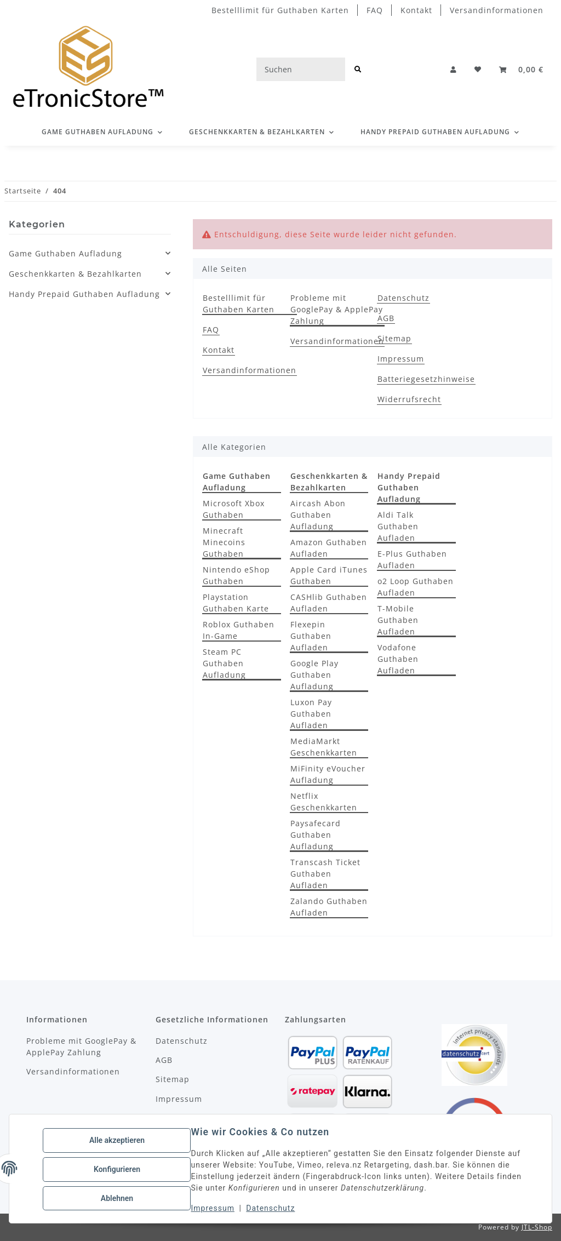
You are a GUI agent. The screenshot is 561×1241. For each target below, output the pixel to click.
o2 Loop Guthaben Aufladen (415, 587)
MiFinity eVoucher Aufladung (327, 774)
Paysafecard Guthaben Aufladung (315, 834)
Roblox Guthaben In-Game (238, 630)
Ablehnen (118, 1197)
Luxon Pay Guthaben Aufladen (311, 713)
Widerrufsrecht (409, 399)
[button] (454, 70)
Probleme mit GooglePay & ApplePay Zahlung (336, 309)
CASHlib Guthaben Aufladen (328, 603)
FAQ (375, 10)
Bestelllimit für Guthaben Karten (280, 10)
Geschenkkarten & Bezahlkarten (75, 273)
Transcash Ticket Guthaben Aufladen (325, 873)
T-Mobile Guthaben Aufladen (398, 620)
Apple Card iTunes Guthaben (329, 575)
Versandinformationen (496, 10)
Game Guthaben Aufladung (65, 253)
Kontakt (416, 10)
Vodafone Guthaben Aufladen (398, 659)
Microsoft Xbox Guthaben (234, 509)
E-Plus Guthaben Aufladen (412, 559)
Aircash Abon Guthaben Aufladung (318, 514)
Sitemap (394, 338)
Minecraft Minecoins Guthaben (224, 542)
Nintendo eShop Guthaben (236, 575)
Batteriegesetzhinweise (426, 379)
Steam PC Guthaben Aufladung (224, 663)
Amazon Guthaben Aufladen (328, 548)
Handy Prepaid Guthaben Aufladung (84, 294)
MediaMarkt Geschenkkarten (323, 747)
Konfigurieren (118, 1169)
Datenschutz (272, 1208)
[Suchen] (300, 69)
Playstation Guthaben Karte (236, 603)
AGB (385, 318)
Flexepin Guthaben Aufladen (310, 636)
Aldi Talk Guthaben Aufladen (398, 526)
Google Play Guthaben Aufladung (314, 674)
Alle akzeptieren (118, 1140)
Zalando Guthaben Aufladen (329, 907)
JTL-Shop (537, 1227)
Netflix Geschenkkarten (323, 802)
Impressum (214, 1208)
